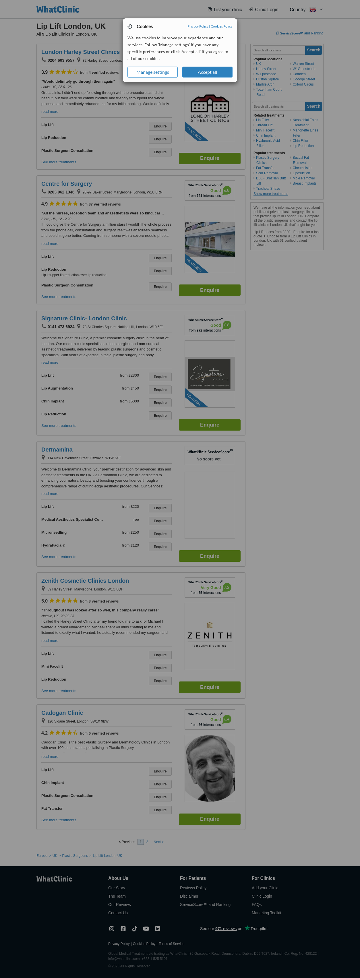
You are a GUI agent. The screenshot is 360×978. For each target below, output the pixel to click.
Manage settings (152, 72)
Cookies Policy (222, 26)
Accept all (207, 72)
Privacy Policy (197, 26)
